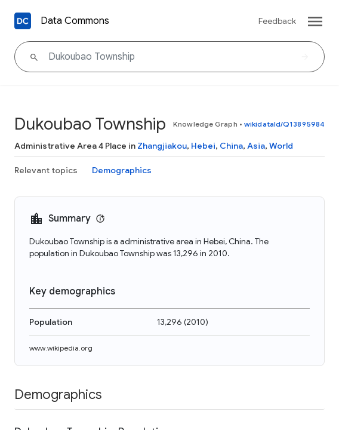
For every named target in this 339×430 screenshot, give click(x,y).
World (281, 145)
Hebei (203, 145)
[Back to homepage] (22, 21)
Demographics (122, 170)
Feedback (277, 21)
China (231, 145)
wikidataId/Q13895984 (284, 123)
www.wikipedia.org (61, 347)
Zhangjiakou (162, 145)
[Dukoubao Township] (169, 57)
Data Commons (75, 21)
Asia (256, 145)
